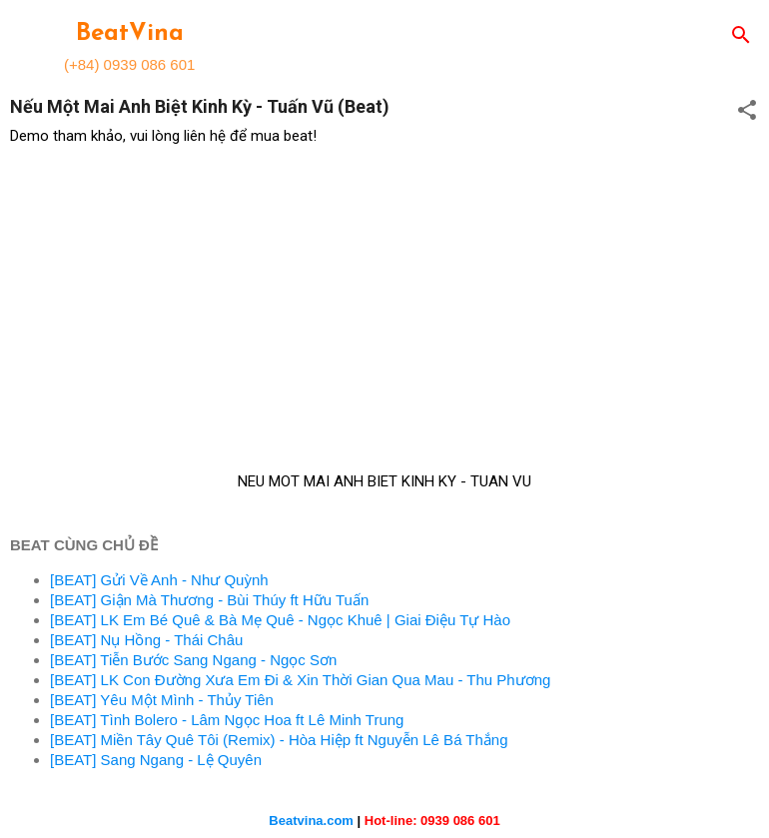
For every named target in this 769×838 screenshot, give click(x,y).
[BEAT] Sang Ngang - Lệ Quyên (156, 759)
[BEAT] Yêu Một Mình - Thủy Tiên (162, 699)
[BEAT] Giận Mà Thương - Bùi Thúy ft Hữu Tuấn (209, 599)
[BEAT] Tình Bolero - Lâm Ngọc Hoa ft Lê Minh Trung (226, 719)
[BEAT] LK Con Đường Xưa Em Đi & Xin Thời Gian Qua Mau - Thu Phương (300, 679)
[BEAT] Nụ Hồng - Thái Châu (146, 639)
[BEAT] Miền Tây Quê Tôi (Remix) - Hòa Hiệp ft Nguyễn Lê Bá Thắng (279, 739)
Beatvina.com (311, 820)
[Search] (741, 36)
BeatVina (130, 34)
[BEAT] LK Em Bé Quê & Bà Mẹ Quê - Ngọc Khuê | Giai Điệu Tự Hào (280, 619)
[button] (747, 111)
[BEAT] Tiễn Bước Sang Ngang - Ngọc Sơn (193, 659)
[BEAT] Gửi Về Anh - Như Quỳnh (159, 579)
